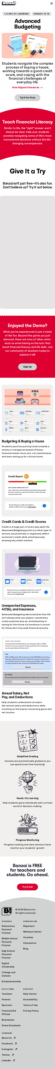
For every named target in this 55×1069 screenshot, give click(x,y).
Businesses (8, 1020)
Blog (25, 949)
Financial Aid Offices (9, 1012)
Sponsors (7, 1005)
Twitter (8, 1055)
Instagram (10, 1049)
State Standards (11, 1025)
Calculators (29, 943)
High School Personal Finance (8, 954)
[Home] (9, 3)
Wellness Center (32, 932)
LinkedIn (8, 1060)
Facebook (9, 1043)
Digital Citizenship (8, 965)
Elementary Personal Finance (8, 929)
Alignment (29, 926)
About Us (9, 1038)
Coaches (28, 937)
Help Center (30, 994)
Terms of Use (30, 1005)
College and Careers (8, 974)
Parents (6, 999)
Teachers (7, 994)
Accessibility (30, 999)
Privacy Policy (31, 1011)
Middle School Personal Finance (9, 941)
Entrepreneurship (11, 981)
